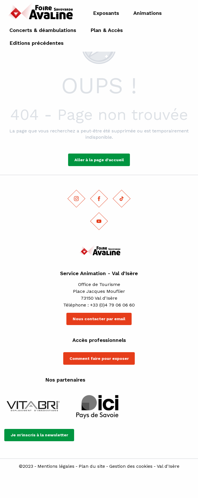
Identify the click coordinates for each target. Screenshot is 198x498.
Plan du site (92, 466)
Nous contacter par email (99, 318)
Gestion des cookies (131, 466)
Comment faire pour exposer (99, 358)
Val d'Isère (168, 466)
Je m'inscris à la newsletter (39, 435)
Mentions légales (55, 466)
